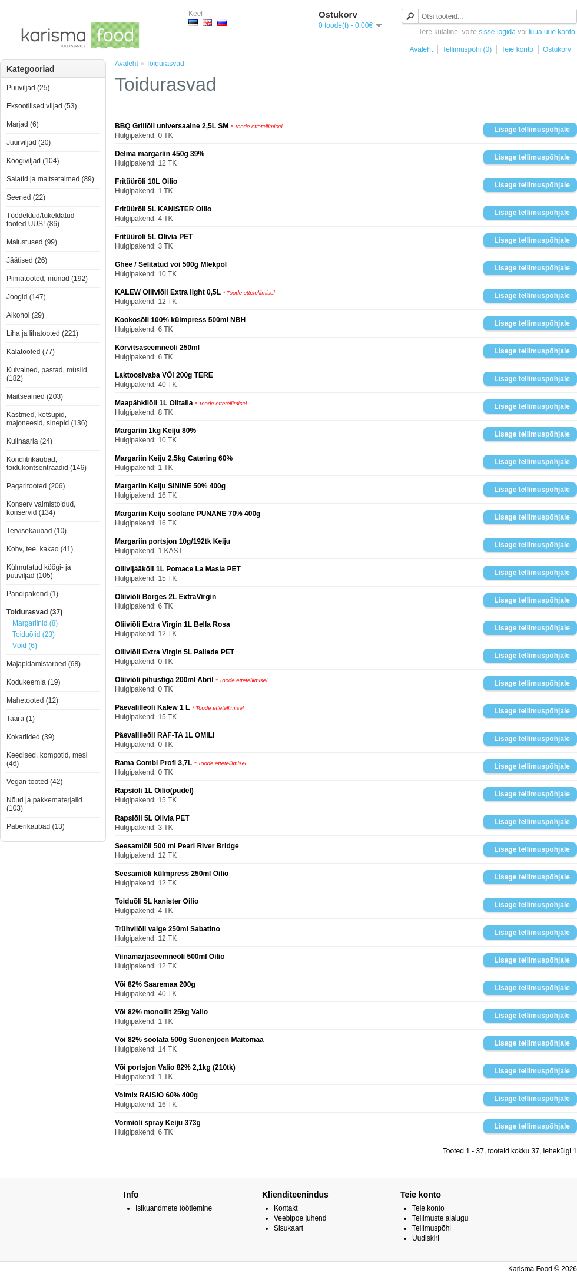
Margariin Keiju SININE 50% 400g (170, 486)
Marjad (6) (22, 124)
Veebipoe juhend (300, 1218)
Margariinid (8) (35, 623)
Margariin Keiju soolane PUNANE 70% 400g (187, 514)
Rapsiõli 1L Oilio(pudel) (154, 790)
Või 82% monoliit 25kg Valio (161, 1012)
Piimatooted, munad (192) (47, 279)
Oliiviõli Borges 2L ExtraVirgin (165, 597)
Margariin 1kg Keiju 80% (155, 430)
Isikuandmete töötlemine (173, 1208)
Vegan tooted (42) (34, 782)
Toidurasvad (165, 63)
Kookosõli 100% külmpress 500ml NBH (180, 320)
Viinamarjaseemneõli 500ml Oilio (170, 957)
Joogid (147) (26, 297)
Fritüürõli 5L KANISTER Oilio (163, 209)
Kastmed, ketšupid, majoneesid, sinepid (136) (46, 419)
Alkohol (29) (25, 315)
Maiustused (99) (31, 242)
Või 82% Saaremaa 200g (155, 984)
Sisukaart (288, 1228)
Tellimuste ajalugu (440, 1218)
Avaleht (421, 49)
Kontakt (286, 1208)
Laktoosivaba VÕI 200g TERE (164, 375)
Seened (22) (25, 197)
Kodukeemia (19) (33, 682)
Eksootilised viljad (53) (41, 106)
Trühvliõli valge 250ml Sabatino (167, 929)
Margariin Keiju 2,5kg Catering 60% (174, 458)
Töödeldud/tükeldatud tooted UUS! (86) (40, 219)
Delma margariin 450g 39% (159, 154)
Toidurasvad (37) (34, 612)
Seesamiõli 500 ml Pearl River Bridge (177, 846)
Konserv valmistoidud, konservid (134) (40, 508)
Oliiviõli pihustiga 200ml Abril (164, 680)
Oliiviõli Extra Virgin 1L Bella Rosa (172, 624)
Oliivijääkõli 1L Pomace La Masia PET (178, 569)
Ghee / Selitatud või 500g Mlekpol (171, 264)
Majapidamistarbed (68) (43, 664)
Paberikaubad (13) (35, 826)
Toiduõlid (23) (33, 634)
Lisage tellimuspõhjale (532, 129)
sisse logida (497, 32)
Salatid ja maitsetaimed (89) (50, 179)
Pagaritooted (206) (35, 486)
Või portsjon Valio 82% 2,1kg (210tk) (175, 1067)
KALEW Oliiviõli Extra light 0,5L (168, 292)
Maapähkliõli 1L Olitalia (154, 403)
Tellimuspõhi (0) (467, 49)
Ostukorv (557, 49)
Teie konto (517, 49)
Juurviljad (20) (28, 142)
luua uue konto (552, 32)
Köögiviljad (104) (32, 161)
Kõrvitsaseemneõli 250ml (157, 347)
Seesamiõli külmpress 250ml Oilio (171, 873)
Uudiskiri (425, 1238)
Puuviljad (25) (27, 88)
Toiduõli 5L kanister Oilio (156, 901)
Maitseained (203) (34, 396)
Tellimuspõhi (431, 1228)
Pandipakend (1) (32, 594)
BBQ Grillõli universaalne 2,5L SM (171, 126)
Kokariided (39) (30, 737)
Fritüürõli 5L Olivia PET (154, 237)
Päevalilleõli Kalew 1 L (152, 707)
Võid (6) (24, 646)
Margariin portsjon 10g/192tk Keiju (172, 541)
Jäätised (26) (26, 260)
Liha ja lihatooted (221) (42, 333)
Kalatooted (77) (30, 352)
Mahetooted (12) (32, 700)
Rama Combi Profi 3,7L (153, 763)
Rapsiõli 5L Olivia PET (152, 818)
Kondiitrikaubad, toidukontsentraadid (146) (46, 463)
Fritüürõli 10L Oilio (146, 181)
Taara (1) (20, 719)
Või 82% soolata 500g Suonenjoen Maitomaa (189, 1040)
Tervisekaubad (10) (36, 531)
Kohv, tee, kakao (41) (39, 549)
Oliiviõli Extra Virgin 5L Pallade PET (174, 652)
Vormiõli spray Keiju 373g (158, 1123)
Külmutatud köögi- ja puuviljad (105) (38, 571)
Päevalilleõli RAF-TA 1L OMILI (164, 735)
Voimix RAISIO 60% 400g (156, 1095)
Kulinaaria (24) (29, 441)
